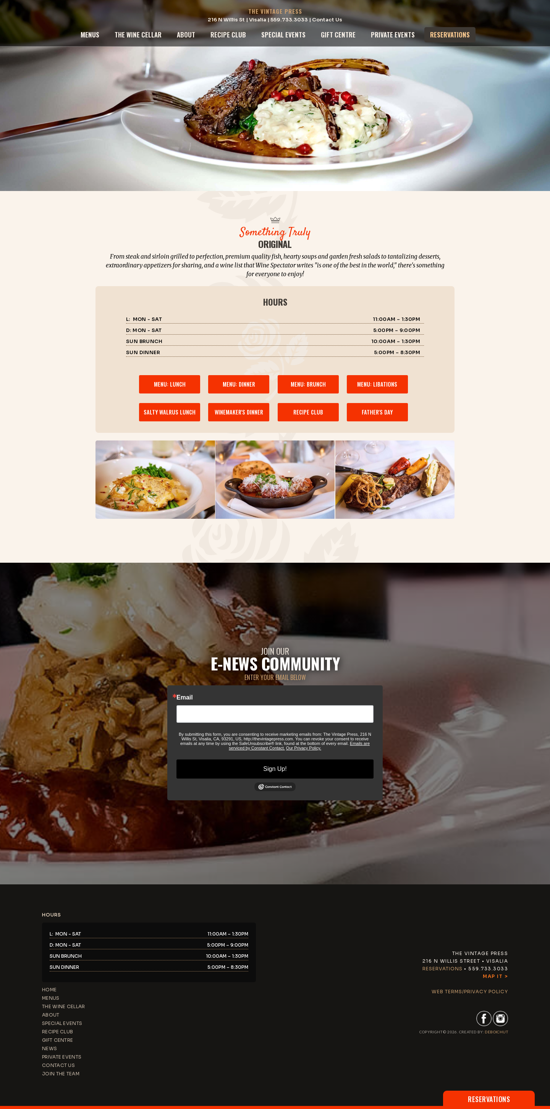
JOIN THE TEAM (60, 1074)
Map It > (495, 976)
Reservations (442, 968)
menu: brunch (308, 384)
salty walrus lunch (170, 412)
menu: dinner (239, 384)
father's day (377, 412)
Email (184, 698)
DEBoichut (496, 1032)
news (49, 1048)
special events (283, 34)
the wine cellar (138, 34)
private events (393, 34)
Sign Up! (274, 769)
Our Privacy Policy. (303, 748)
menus (90, 34)
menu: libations (377, 384)
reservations (450, 34)
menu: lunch (170, 384)
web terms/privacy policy (470, 991)
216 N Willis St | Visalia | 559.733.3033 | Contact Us (275, 19)
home (49, 989)
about (186, 34)
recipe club (228, 34)
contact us (58, 1065)
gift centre (338, 34)
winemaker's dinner (239, 412)
